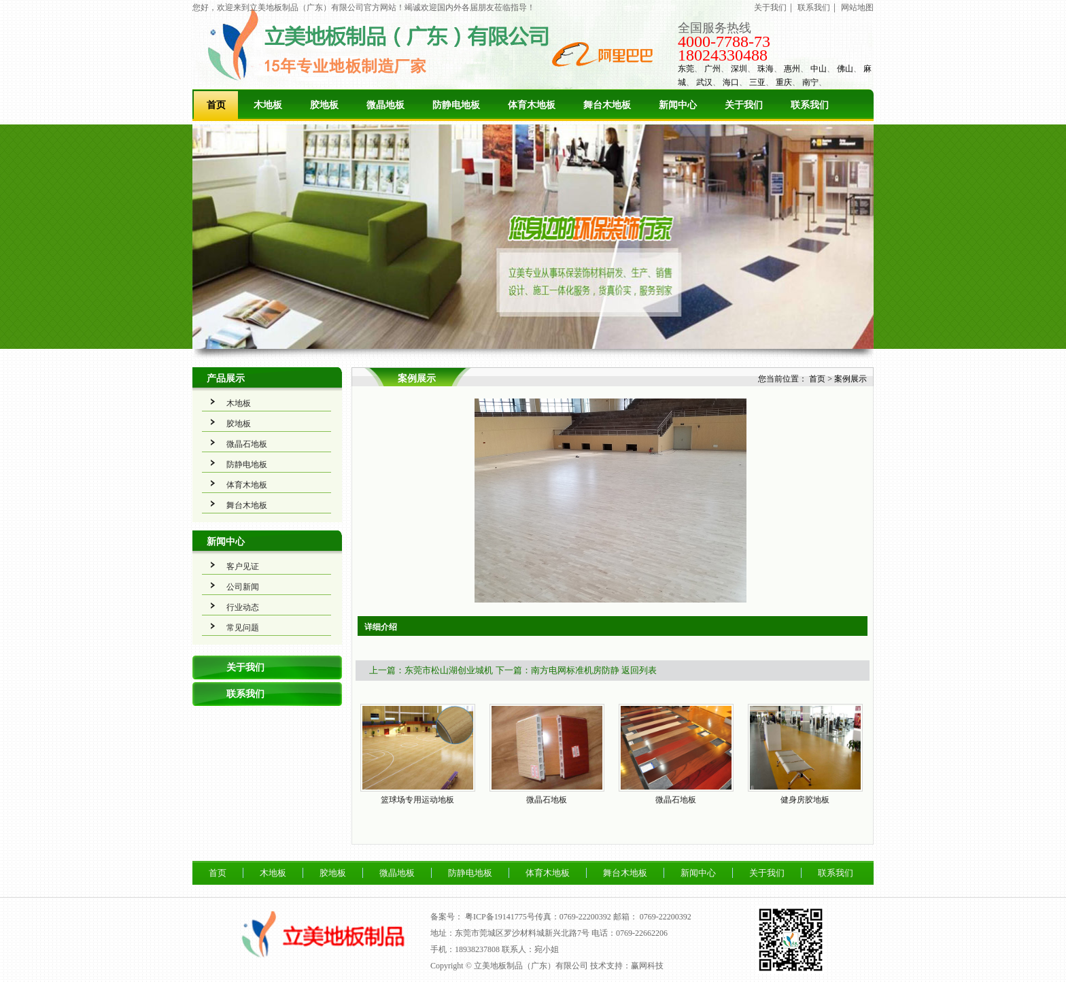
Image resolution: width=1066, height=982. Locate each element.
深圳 (739, 68)
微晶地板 (385, 105)
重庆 (784, 82)
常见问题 (242, 627)
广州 (712, 68)
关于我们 (770, 7)
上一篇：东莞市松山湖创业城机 (431, 670)
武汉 (704, 82)
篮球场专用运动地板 (417, 800)
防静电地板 (456, 105)
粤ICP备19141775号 (500, 916)
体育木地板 (531, 105)
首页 (216, 105)
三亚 (757, 82)
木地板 (268, 105)
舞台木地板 (607, 105)
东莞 (686, 68)
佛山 (845, 68)
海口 (731, 82)
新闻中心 (678, 105)
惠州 (792, 68)
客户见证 (242, 566)
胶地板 (324, 105)
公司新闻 (242, 587)
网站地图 (857, 7)
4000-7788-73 (724, 41)
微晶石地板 (246, 444)
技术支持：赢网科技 (627, 965)
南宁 (810, 82)
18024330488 (723, 55)
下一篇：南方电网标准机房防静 (557, 670)
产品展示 (226, 378)
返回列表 (639, 670)
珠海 (765, 68)
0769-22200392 (665, 916)
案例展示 (850, 379)
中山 (818, 68)
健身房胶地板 (804, 800)
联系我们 (813, 7)
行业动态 (242, 607)
